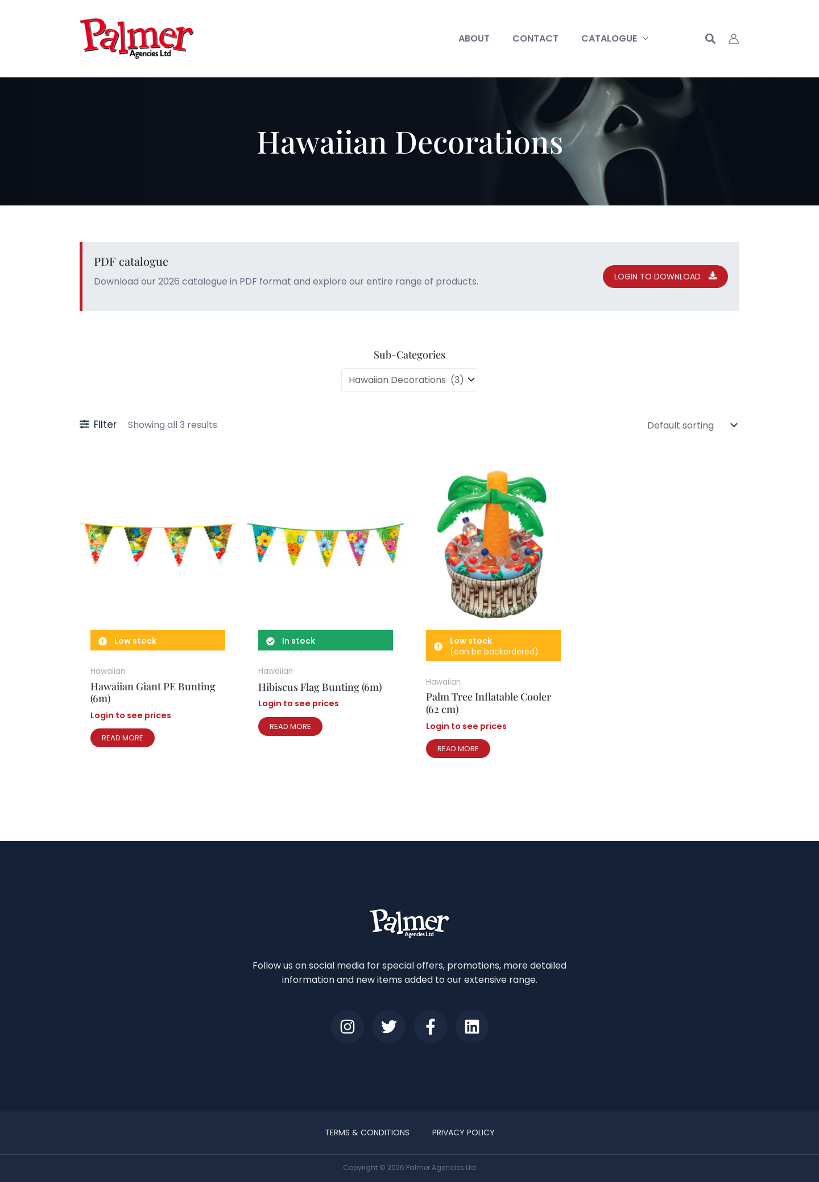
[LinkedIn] (493, 1022)
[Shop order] (691, 420)
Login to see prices (130, 708)
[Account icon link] (733, 38)
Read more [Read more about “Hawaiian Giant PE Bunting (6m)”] (122, 731)
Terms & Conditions (370, 1131)
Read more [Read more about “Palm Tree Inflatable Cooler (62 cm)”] (458, 741)
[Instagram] (326, 1022)
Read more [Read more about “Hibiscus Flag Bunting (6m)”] (290, 719)
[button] (645, 38)
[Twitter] (381, 1022)
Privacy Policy (460, 1131)
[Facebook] (437, 1022)
